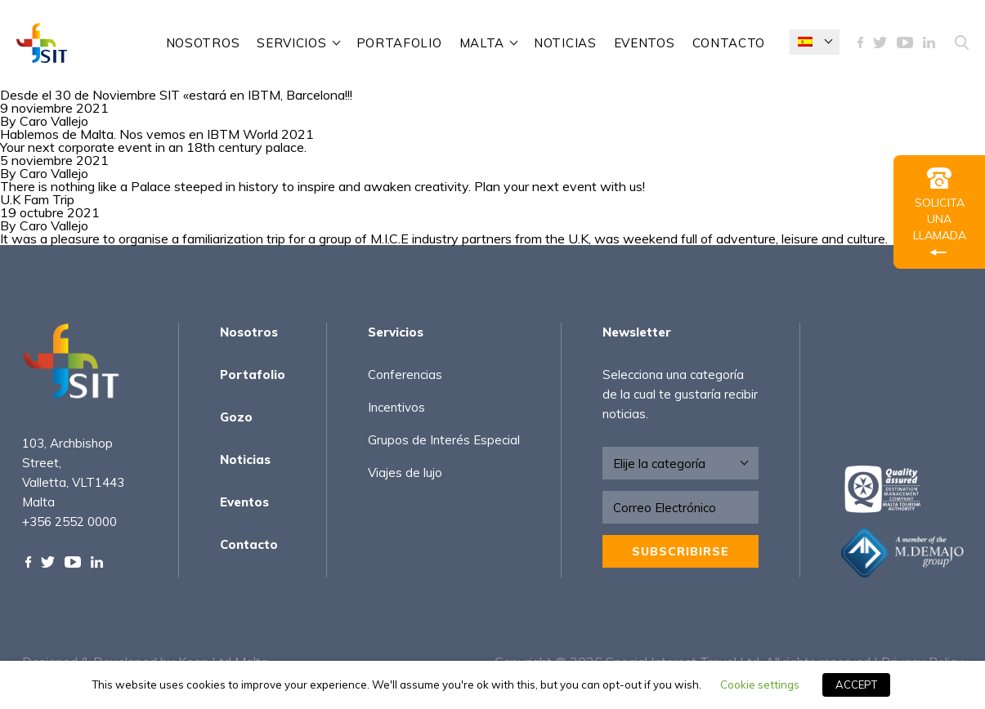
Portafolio (399, 43)
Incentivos (396, 407)
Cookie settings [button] (759, 684)
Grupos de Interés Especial (444, 440)
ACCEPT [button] (856, 684)
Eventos (644, 43)
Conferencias (405, 374)
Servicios (291, 43)
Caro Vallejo (54, 121)
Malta (482, 43)
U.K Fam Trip (37, 199)
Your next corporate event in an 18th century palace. (153, 147)
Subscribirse (680, 551)
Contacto (729, 43)
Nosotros (203, 43)
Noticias (565, 43)
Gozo (236, 417)
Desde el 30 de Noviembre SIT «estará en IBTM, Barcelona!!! (176, 95)
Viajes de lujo (405, 472)
